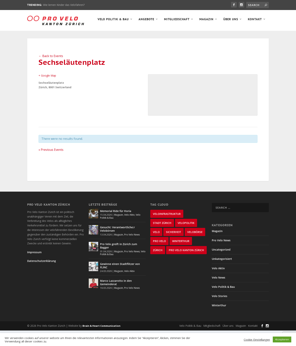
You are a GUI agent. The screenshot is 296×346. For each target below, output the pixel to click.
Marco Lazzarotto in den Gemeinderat (116, 298)
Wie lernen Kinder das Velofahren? (64, 5)
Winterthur (219, 321)
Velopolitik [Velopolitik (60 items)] (186, 239)
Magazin (139, 35)
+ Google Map (47, 91)
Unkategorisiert (222, 274)
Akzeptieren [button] (282, 339)
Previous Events (51, 165)
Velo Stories (219, 312)
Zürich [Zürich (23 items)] (158, 266)
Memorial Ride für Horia (115, 227)
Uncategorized (221, 265)
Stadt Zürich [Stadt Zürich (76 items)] (162, 239)
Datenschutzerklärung (41, 277)
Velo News (218, 293)
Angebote (79, 35)
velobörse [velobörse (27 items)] (195, 248)
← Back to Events (51, 72)
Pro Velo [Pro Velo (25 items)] (159, 257)
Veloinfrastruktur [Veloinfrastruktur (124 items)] (167, 229)
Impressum (34, 268)
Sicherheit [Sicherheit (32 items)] (173, 248)
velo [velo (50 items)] (156, 248)
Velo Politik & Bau (45, 35)
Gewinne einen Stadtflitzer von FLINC (120, 281)
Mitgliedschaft (109, 35)
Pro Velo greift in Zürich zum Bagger (118, 261)
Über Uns (163, 35)
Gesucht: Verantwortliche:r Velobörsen (117, 244)
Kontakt (187, 35)
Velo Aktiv (129, 230)
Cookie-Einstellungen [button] (257, 339)
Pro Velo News (132, 250)
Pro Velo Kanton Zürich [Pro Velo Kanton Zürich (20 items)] (186, 266)
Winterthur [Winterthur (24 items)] (180, 257)
